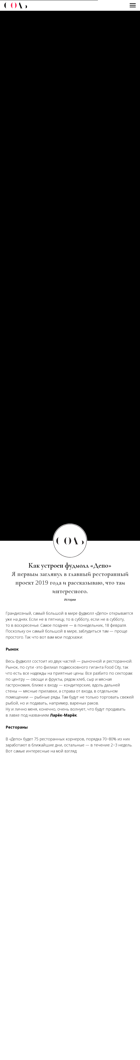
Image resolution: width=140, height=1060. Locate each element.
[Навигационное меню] (133, 5)
